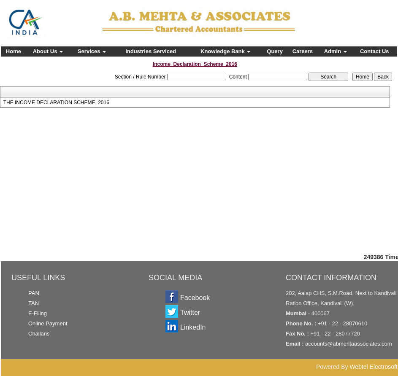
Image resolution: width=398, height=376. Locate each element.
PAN (33, 293)
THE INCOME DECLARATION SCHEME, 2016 (56, 102)
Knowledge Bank (225, 51)
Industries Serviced (150, 51)
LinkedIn (193, 327)
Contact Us (374, 51)
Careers (302, 51)
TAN (33, 303)
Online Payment (48, 323)
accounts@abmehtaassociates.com (348, 344)
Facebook (195, 297)
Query (275, 51)
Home (13, 51)
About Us (48, 51)
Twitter (190, 312)
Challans (39, 333)
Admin (335, 51)
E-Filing (37, 313)
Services (92, 51)
